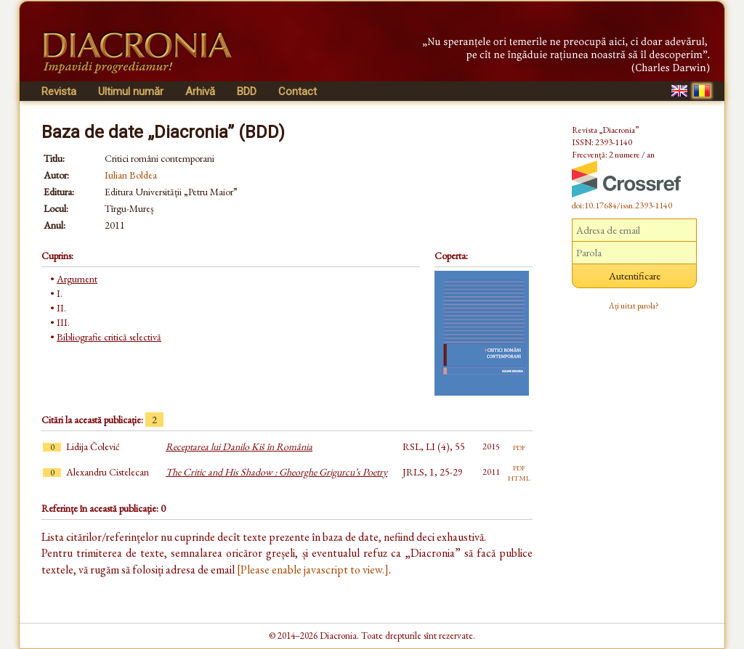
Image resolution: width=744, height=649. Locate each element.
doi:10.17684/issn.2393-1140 (622, 205)
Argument (77, 278)
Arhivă (200, 91)
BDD (246, 91)
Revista (58, 91)
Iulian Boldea (131, 174)
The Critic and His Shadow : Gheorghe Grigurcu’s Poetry (276, 471)
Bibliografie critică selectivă (109, 336)
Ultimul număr (130, 91)
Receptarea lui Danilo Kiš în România (239, 446)
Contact (297, 91)
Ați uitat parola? (634, 306)
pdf (519, 446)
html (519, 476)
